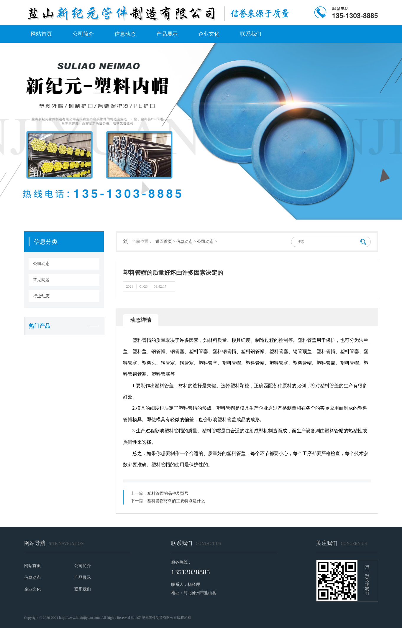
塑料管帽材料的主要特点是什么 (176, 501)
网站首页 (41, 34)
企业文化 (208, 34)
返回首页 (163, 241)
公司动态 (41, 263)
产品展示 (167, 34)
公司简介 (83, 34)
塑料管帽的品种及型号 (167, 493)
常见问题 (41, 280)
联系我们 (250, 34)
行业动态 (41, 296)
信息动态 (125, 34)
